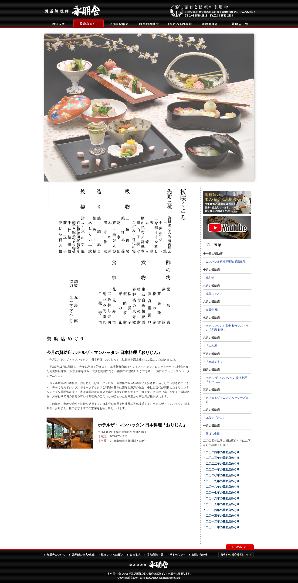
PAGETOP (240, 546)
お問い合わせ (200, 554)
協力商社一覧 (155, 554)
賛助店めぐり (88, 23)
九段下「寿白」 (215, 417)
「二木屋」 (213, 345)
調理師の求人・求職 (83, 554)
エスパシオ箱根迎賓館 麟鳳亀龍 (226, 261)
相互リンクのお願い (112, 554)
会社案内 (135, 554)
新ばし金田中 (214, 433)
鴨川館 (210, 277)
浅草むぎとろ (214, 293)
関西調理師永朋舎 (73, 10)
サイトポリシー (178, 554)
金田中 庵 (212, 309)
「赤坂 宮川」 (214, 362)
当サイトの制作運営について (236, 554)
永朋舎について (56, 554)
